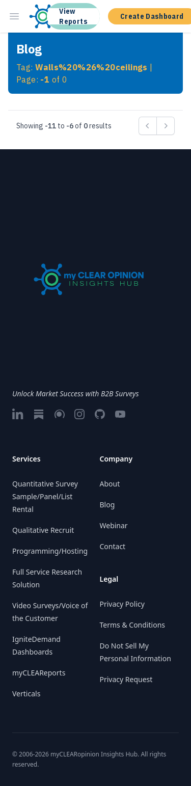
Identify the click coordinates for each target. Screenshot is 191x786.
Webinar (114, 525)
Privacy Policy (122, 604)
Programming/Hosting (50, 551)
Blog (107, 504)
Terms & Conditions (133, 625)
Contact (113, 546)
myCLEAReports (38, 672)
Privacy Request (126, 679)
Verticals (26, 693)
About (110, 484)
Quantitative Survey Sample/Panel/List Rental (45, 496)
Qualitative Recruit (43, 530)
